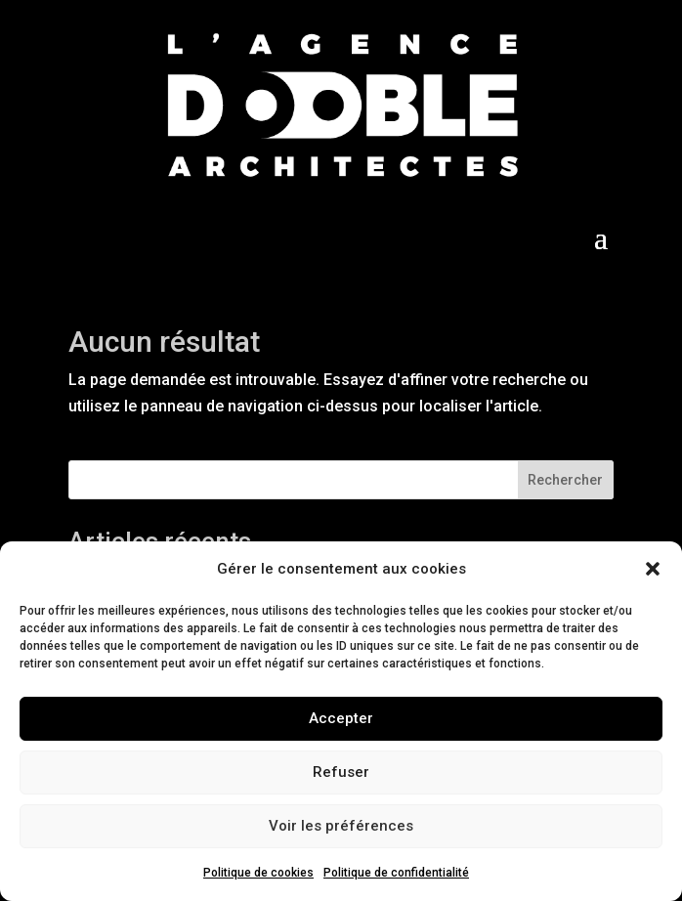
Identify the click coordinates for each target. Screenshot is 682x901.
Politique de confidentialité (396, 873)
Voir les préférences (341, 826)
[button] (652, 569)
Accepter (341, 718)
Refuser (341, 772)
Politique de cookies (258, 873)
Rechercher (565, 480)
